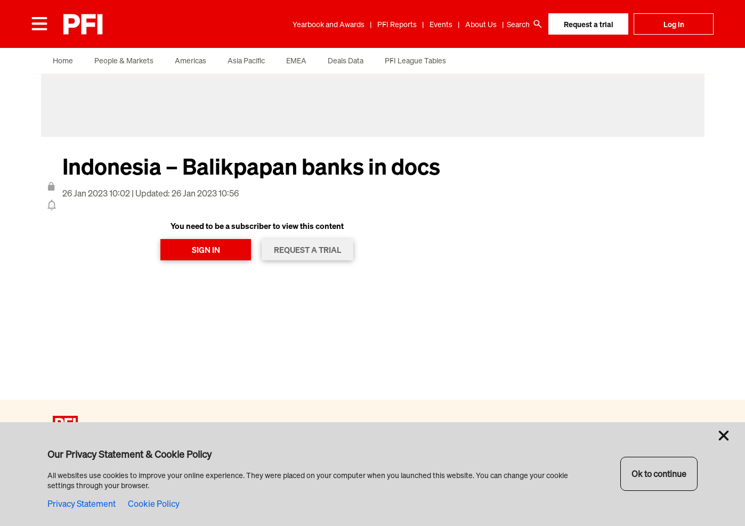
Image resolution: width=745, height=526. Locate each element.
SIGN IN (206, 249)
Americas (190, 60)
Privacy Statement (81, 503)
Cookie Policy (154, 503)
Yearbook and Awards (329, 24)
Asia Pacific (246, 60)
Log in (673, 24)
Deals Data (345, 60)
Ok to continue (658, 474)
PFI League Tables (415, 60)
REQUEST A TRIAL (307, 249)
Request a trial (588, 24)
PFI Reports (397, 24)
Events (441, 24)
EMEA (296, 60)
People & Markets (123, 60)
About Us (481, 24)
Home (63, 60)
